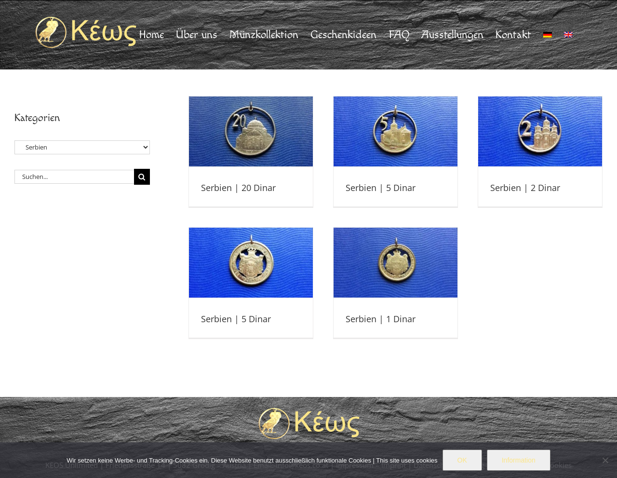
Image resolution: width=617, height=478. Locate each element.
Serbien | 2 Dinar (525, 187)
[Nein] (605, 460)
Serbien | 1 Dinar (381, 319)
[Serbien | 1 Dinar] (396, 263)
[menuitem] (547, 34)
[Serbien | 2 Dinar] (540, 131)
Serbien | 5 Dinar (381, 187)
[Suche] (142, 177)
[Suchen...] (74, 177)
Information (519, 460)
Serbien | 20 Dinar (238, 187)
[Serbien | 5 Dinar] (396, 131)
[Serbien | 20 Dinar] (251, 131)
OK (462, 460)
